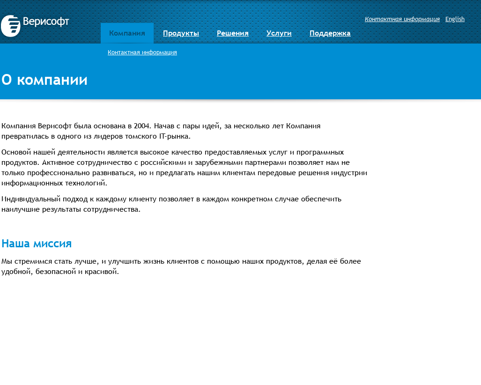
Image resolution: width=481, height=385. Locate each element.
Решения (233, 33)
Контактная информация (402, 19)
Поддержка (330, 33)
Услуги (279, 33)
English (455, 19)
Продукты (181, 33)
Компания (127, 33)
